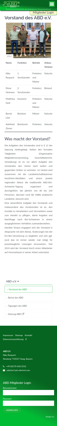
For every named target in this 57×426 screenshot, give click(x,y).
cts (53, 416)
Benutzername (9, 388)
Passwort (7, 398)
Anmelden (12, 410)
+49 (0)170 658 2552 (16, 366)
